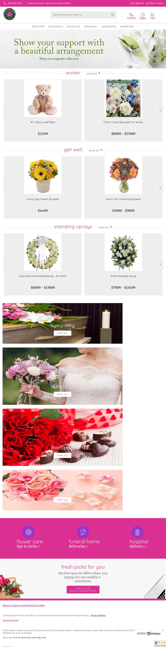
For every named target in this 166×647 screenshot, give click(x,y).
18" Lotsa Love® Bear (42, 120)
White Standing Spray (123, 274)
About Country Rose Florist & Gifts (24, 498)
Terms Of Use (103, 644)
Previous (5, 109)
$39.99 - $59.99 (123, 209)
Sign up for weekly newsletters (83, 482)
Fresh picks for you (83, 466)
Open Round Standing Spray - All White (42, 274)
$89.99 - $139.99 (43, 286)
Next (160, 109)
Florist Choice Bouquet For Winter (123, 120)
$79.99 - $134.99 (123, 286)
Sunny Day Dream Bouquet (43, 197)
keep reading (98, 508)
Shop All (92, 71)
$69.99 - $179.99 (123, 132)
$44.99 (43, 209)
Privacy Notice (119, 644)
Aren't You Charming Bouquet (123, 197)
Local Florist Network (138, 644)
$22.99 (43, 132)
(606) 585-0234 (15, 3)
